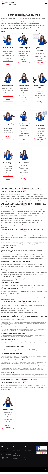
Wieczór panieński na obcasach (24, 125)
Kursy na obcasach (28, 452)
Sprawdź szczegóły (8, 63)
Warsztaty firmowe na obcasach (40, 48)
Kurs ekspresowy (24, 164)
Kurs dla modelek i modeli (40, 86)
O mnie (25, 460)
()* (34, 33)
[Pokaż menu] (46, 3)
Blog (25, 463)
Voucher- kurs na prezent (8, 48)
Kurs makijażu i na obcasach (24, 48)
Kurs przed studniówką (40, 125)
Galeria (25, 458)
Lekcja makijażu (27, 456)
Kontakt (25, 461)
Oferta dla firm (27, 454)
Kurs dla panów (24, 86)
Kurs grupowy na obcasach (8, 164)
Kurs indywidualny (8, 86)
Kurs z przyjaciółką (8, 125)
